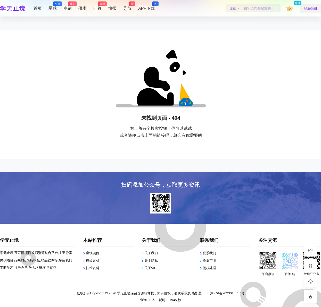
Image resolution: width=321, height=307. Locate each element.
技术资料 (92, 268)
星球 (52, 6)
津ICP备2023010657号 (227, 293)
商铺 (67, 6)
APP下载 (146, 6)
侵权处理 (209, 268)
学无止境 (123, 293)
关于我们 (151, 253)
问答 (97, 6)
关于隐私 (151, 260)
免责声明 (209, 260)
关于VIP (150, 268)
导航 (127, 6)
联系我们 (209, 253)
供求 (82, 8)
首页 (38, 8)
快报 (112, 8)
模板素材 (92, 260)
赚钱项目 (92, 253)
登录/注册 (310, 8)
